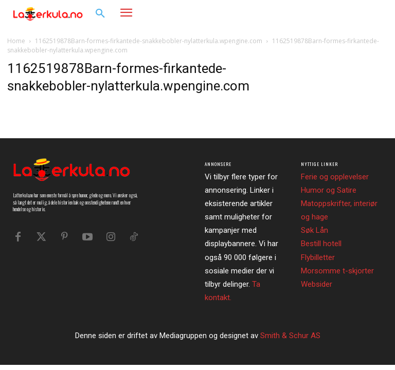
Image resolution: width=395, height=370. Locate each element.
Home (16, 40)
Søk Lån (314, 230)
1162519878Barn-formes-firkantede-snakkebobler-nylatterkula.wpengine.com (148, 40)
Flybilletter (318, 257)
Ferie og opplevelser (335, 176)
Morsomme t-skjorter (337, 270)
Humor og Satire (328, 190)
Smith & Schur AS (290, 335)
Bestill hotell (321, 243)
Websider (316, 284)
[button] (100, 14)
